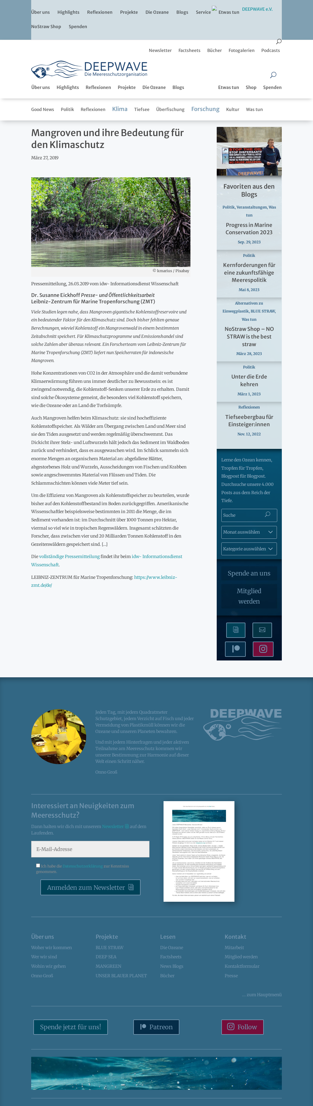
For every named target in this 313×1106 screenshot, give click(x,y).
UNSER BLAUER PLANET (121, 975)
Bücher (167, 975)
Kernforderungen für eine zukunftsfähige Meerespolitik (249, 272)
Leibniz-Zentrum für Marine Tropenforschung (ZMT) (93, 301)
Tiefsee (141, 109)
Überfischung (170, 109)
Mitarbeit (234, 947)
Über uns (40, 12)
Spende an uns (249, 573)
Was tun (254, 109)
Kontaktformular (242, 966)
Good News (42, 109)
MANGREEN (108, 966)
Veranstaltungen (252, 207)
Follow (247, 1027)
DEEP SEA (106, 957)
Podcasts (270, 50)
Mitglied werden (249, 596)
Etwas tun (229, 12)
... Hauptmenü (262, 994)
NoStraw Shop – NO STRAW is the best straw (249, 336)
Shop (251, 87)
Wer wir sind (44, 957)
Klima (119, 109)
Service (203, 12)
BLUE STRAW (263, 311)
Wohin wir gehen (48, 966)
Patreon (161, 1027)
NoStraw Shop (46, 26)
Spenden (78, 26)
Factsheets (171, 957)
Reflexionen (99, 12)
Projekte (129, 12)
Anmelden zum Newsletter (86, 887)
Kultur (232, 109)
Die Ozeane (157, 12)
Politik (67, 109)
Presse (231, 975)
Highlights (68, 12)
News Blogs (171, 966)
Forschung (205, 109)
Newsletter (113, 826)
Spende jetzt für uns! (70, 1027)
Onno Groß (42, 975)
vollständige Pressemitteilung (69, 556)
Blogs (182, 12)
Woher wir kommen (51, 947)
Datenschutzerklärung (83, 866)
